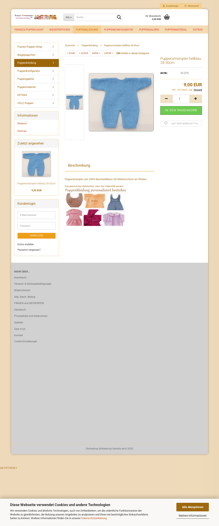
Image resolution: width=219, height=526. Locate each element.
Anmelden (36, 235)
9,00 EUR (36, 190)
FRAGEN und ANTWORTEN (29, 303)
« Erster (71, 53)
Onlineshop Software (97, 448)
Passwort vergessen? (29, 249)
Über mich (19, 329)
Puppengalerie (149, 29)
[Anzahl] (181, 99)
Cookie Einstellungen (25, 341)
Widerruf (22, 123)
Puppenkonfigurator (118, 29)
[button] (166, 99)
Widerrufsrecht (22, 290)
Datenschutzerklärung (94, 518)
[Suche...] (68, 17)
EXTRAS (198, 29)
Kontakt (18, 335)
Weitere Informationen (193, 515)
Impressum (20, 277)
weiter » (96, 53)
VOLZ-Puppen (25, 103)
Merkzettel (191, 6)
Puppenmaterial (176, 29)
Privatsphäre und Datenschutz (30, 316)
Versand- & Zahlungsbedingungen (32, 283)
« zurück (83, 53)
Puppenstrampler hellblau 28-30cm (36, 183)
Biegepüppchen (60, 29)
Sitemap (22, 131)
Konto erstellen (25, 244)
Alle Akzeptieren (192, 507)
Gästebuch (20, 309)
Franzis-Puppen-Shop (29, 29)
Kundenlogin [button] (170, 6)
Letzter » (108, 53)
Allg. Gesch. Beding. (25, 296)
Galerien (18, 322)
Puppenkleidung (87, 29)
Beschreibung (79, 165)
